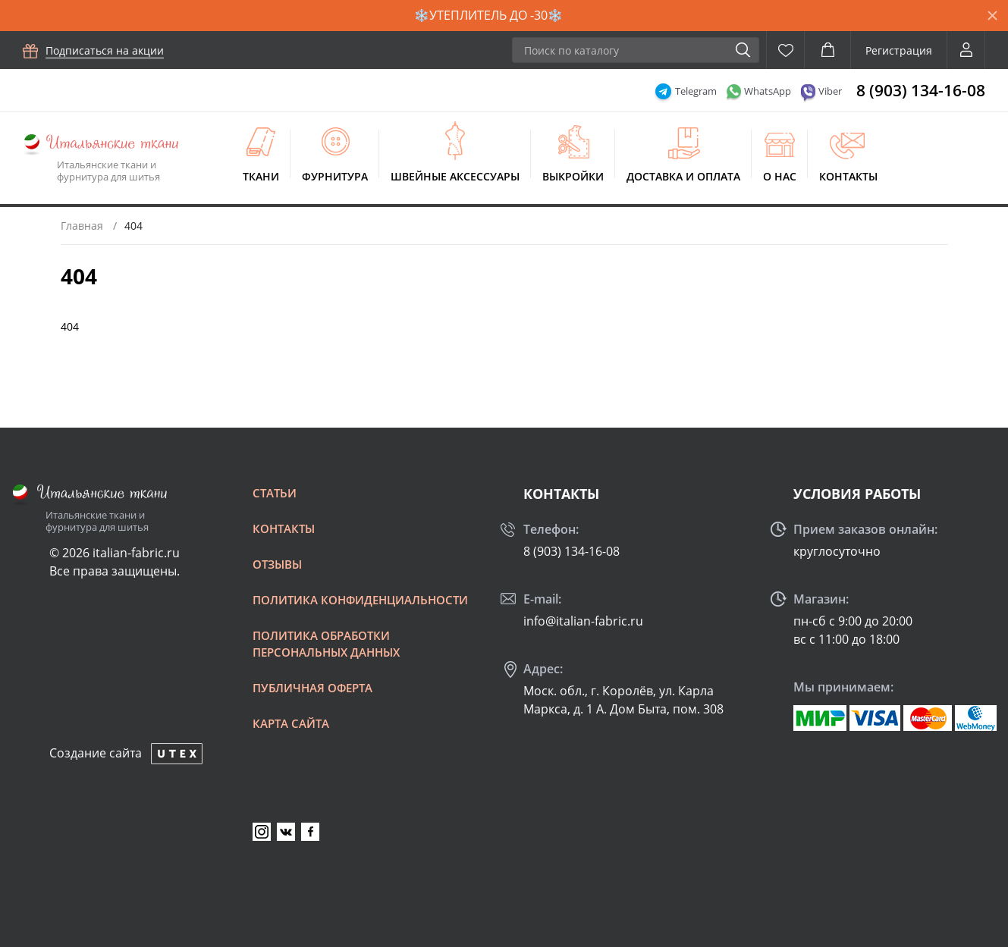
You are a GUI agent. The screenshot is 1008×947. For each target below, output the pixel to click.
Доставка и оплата (683, 176)
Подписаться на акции (105, 50)
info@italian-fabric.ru (583, 621)
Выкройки (573, 176)
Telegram (696, 91)
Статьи (275, 492)
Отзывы (277, 564)
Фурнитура (335, 176)
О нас (779, 176)
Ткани (261, 176)
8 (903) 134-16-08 (920, 90)
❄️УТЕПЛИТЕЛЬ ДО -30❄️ (488, 15)
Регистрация (898, 50)
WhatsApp (767, 91)
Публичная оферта (312, 687)
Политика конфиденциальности (360, 599)
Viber (830, 91)
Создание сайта (95, 753)
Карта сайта (291, 723)
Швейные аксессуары (455, 176)
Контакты (848, 176)
